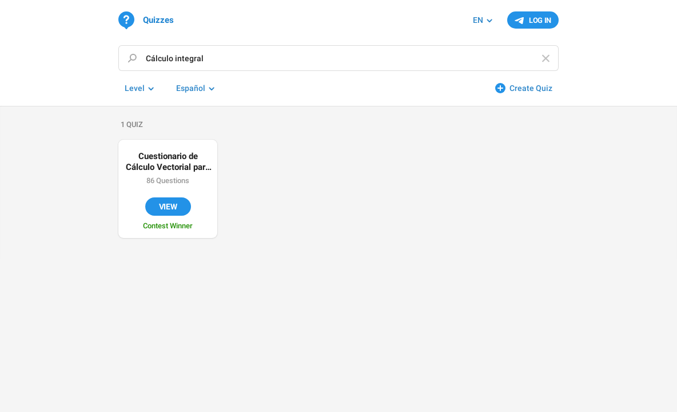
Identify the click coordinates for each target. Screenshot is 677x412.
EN (478, 20)
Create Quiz (530, 88)
